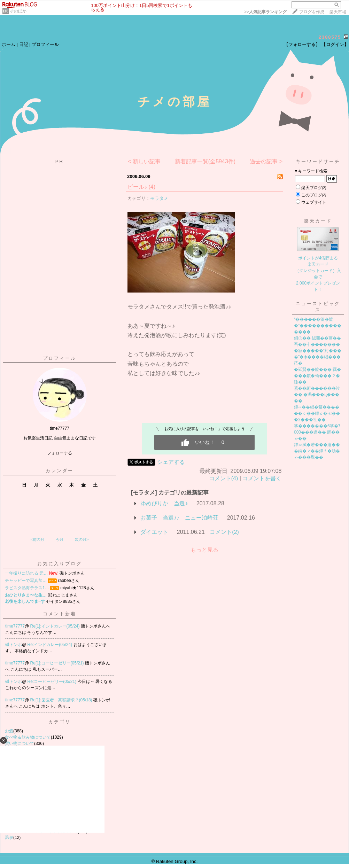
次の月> (81, 539)
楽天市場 (337, 11)
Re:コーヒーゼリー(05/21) (53, 681)
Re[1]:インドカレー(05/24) (55, 626)
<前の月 (37, 539)
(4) (151, 187)
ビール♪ (137, 187)
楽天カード (318, 221)
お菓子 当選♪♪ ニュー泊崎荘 (179, 518)
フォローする (59, 453)
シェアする (171, 462)
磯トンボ (13, 644)
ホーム (8, 44)
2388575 (330, 37)
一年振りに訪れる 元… (26, 573)
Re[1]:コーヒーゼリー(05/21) (57, 663)
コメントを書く (261, 478)
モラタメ (159, 198)
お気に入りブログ (59, 563)
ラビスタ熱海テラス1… (27, 587)
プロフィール (45, 44)
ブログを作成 (311, 11)
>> (265, 11)
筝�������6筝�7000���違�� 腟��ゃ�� (317, 432)
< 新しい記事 (144, 161)
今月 (59, 539)
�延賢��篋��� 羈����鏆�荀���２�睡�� (317, 375)
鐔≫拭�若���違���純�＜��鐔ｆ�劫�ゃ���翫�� (317, 451)
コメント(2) (224, 532)
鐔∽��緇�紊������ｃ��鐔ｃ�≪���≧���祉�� (317, 413)
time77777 (15, 626)
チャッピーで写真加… (26, 580)
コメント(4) (223, 478)
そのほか (18, 11)
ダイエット (154, 532)
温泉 (9, 837)
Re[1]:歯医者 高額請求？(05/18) (61, 700)
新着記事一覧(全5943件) (205, 161)
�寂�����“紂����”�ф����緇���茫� (317, 357)
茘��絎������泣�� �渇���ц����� (317, 394)
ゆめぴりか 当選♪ (164, 503)
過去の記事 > (266, 161)
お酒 (9, 731)
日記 (23, 44)
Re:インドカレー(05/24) (50, 644)
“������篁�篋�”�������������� (317, 325)
